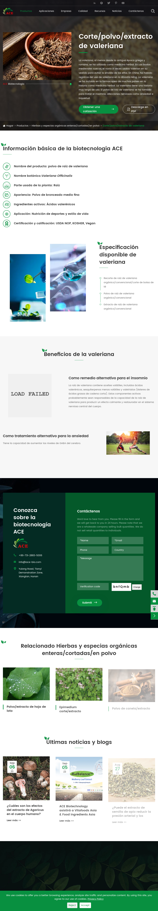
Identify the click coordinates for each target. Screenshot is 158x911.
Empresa (66, 11)
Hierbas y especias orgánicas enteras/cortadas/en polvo (65, 126)
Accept (85, 905)
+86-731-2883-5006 (62, 3)
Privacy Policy (96, 899)
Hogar (9, 126)
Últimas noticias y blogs (79, 745)
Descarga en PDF (137, 109)
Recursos (100, 11)
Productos (26, 11)
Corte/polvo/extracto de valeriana (123, 126)
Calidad (83, 11)
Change (139, 587)
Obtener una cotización (98, 109)
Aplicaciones (46, 11)
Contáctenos (136, 11)
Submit (92, 603)
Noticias (117, 11)
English (147, 3)
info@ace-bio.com (16, 3)
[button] (36, 76)
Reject (72, 905)
